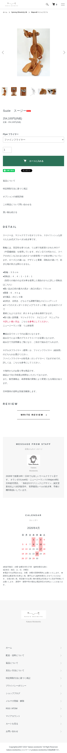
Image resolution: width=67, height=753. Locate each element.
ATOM (14, 708)
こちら (8, 284)
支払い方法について (15, 670)
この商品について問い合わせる (17, 204)
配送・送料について (15, 655)
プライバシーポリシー (16, 686)
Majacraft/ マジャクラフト (39, 12)
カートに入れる (33, 160)
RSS (8, 708)
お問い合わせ (12, 731)
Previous (3, 52)
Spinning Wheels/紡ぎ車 (19, 12)
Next (63, 52)
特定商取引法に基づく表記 (15, 188)
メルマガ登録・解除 (15, 701)
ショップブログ (13, 693)
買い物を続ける (10, 212)
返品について (9, 181)
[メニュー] (62, 4)
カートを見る (12, 723)
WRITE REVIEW (32, 415)
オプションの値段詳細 (13, 196)
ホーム (5, 12)
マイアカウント (13, 716)
